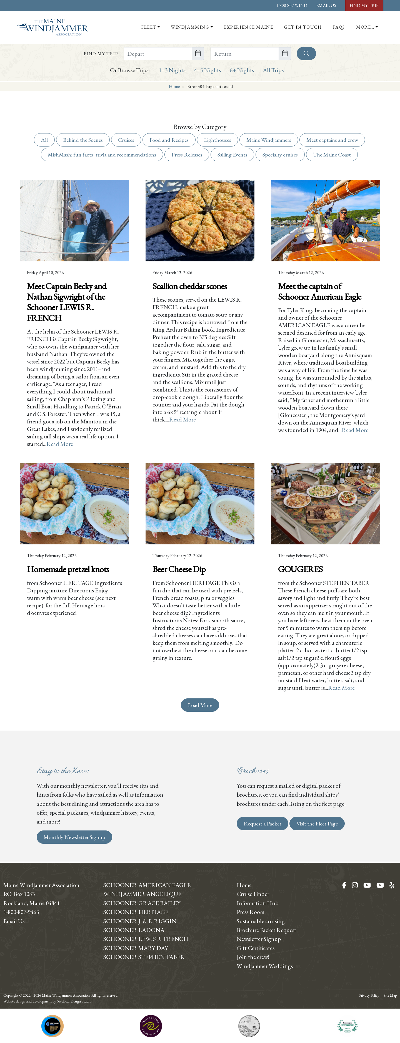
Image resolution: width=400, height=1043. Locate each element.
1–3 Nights (172, 70)
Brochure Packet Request (266, 930)
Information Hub (258, 903)
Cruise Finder (253, 894)
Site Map (390, 995)
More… (365, 27)
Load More (200, 705)
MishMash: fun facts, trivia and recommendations (102, 154)
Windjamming (190, 27)
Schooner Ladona (133, 930)
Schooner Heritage (135, 912)
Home (174, 86)
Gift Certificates (255, 948)
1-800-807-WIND (291, 5)
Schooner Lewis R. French (145, 939)
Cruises (126, 139)
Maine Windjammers (268, 139)
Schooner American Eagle (147, 885)
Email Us (326, 5)
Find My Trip (364, 5)
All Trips (273, 70)
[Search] (306, 53)
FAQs (339, 27)
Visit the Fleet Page (317, 823)
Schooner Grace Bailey (142, 903)
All (44, 139)
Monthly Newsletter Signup (74, 837)
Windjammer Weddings (265, 966)
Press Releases (186, 154)
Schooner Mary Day (135, 948)
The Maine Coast (332, 154)
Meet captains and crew (332, 139)
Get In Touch (303, 27)
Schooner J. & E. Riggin (139, 921)
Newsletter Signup (259, 939)
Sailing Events (232, 154)
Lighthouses (217, 139)
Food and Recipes (169, 139)
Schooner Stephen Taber (144, 957)
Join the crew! (253, 957)
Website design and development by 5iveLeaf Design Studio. (47, 1001)
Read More (59, 444)
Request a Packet (262, 823)
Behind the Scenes (83, 139)
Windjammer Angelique (142, 894)
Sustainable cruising (261, 921)
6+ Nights (242, 70)
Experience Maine (248, 27)
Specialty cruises (280, 154)
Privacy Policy (369, 995)
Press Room (250, 912)
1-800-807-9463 (21, 912)
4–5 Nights (207, 70)
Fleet (148, 27)
